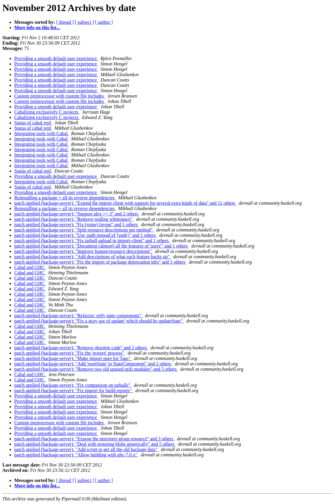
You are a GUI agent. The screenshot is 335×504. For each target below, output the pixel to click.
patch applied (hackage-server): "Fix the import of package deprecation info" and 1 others (100, 261)
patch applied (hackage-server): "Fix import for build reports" (73, 390)
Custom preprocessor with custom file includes (59, 95)
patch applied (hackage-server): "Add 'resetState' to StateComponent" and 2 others (93, 363)
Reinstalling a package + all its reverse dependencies (65, 197)
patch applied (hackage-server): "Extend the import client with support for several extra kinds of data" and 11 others (125, 203)
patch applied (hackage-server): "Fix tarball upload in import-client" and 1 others (92, 240)
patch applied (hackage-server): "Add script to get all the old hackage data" (86, 449)
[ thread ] (65, 22)
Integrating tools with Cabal (41, 133)
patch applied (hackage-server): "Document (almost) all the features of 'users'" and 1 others (101, 245)
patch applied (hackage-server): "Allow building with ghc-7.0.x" (76, 454)
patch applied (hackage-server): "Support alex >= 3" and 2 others (76, 213)
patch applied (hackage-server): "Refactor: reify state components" (78, 315)
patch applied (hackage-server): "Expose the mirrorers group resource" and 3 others (94, 438)
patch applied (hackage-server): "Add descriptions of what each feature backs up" (92, 256)
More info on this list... (37, 27)
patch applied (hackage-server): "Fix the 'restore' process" (69, 353)
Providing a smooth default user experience (56, 58)
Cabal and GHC (30, 267)
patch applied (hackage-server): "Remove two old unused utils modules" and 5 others (96, 369)
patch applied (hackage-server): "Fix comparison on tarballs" (73, 385)
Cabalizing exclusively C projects (47, 112)
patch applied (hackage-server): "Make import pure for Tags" (73, 358)
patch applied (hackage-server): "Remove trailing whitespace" (74, 219)
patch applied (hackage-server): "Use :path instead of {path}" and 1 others (85, 235)
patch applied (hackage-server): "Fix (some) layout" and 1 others (76, 224)
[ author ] (104, 22)
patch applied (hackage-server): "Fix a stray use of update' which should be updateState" (99, 320)
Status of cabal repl (33, 122)
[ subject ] (84, 22)
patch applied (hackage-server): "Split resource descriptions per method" (84, 229)
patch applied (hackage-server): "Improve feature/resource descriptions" (83, 251)
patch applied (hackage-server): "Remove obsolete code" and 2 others (81, 347)
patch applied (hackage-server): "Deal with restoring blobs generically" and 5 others (95, 444)
